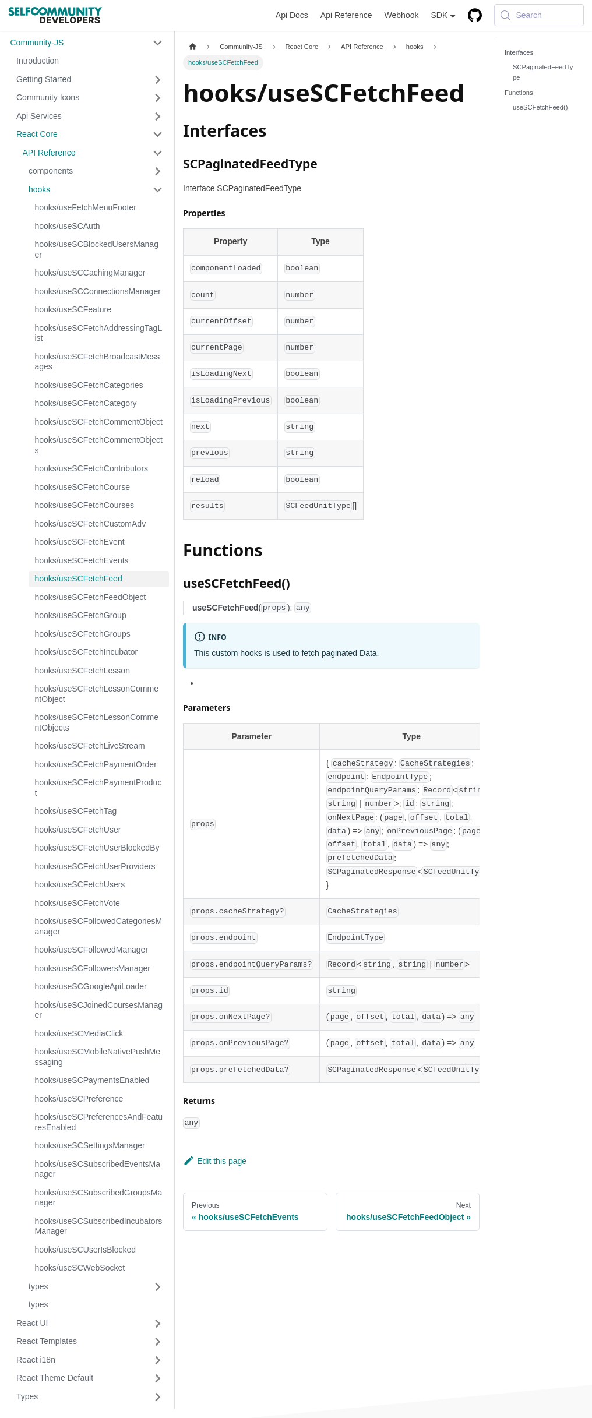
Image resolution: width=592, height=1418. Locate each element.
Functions (519, 92)
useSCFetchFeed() (540, 107)
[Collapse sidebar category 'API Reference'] (158, 153)
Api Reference (346, 15)
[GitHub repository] (475, 15)
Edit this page (214, 1161)
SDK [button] (439, 15)
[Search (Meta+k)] (539, 15)
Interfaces (519, 52)
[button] (86, 43)
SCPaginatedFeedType (543, 72)
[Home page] (192, 47)
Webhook (402, 15)
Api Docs (292, 15)
